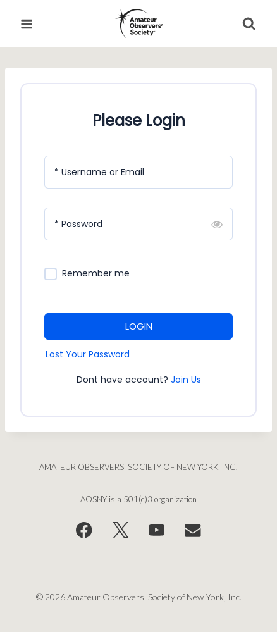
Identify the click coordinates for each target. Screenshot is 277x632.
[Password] (138, 224)
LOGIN (138, 326)
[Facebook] (84, 530)
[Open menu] (27, 24)
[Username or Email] (138, 172)
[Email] (193, 530)
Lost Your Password (88, 354)
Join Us (186, 379)
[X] (120, 530)
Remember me (96, 274)
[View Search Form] (249, 24)
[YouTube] (156, 530)
